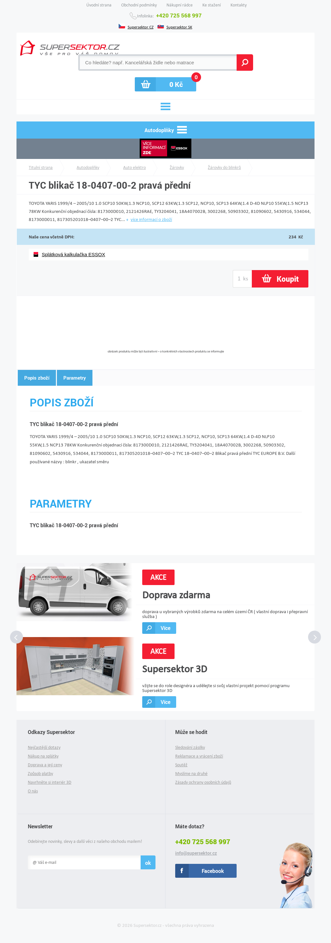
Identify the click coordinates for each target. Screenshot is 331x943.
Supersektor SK (179, 26)
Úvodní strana (99, 5)
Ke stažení (211, 5)
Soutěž (181, 765)
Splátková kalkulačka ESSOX (73, 254)
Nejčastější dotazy (44, 747)
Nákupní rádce (179, 5)
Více (165, 627)
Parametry (74, 377)
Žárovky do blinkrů (224, 167)
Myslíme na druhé (191, 773)
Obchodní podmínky (139, 5)
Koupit (288, 279)
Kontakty (238, 5)
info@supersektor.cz (196, 853)
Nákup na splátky (43, 756)
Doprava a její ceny (45, 765)
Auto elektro (134, 167)
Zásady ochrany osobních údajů (203, 782)
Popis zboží (36, 377)
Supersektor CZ (141, 26)
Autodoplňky (88, 167)
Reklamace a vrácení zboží (199, 756)
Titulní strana (41, 167)
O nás (33, 791)
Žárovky (177, 167)
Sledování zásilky (190, 747)
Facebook (213, 870)
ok (148, 862)
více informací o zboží (151, 219)
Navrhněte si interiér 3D (49, 782)
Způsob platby (40, 773)
